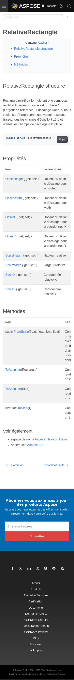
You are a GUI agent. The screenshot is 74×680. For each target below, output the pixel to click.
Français (48, 6)
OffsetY (10, 236)
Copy (62, 139)
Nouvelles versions (36, 595)
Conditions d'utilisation (46, 674)
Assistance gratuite (36, 620)
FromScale (21, 331)
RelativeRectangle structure (33, 48)
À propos (36, 650)
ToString (23, 408)
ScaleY (10, 289)
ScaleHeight (13, 255)
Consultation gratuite (36, 626)
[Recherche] (33, 17)
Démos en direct (36, 613)
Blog (36, 638)
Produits (36, 589)
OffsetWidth (13, 198)
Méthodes (21, 64)
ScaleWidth (13, 265)
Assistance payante (36, 632)
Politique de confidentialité (21, 674)
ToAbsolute (13, 369)
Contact (61, 674)
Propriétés (21, 56)
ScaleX (10, 274)
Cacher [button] (43, 42)
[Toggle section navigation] (67, 17)
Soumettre (37, 536)
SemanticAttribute (55, 465)
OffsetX (10, 217)
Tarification (36, 601)
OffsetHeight (14, 179)
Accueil (36, 583)
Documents (36, 607)
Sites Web (36, 644)
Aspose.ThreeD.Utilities (51, 439)
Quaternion (14, 465)
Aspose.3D (35, 445)
